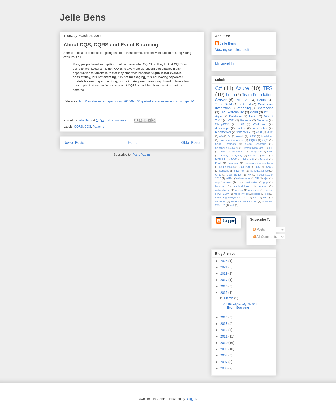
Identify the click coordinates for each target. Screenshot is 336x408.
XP (257, 178)
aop (217, 182)
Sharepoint (265, 108)
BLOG (252, 136)
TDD (241, 124)
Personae (233, 163)
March (229, 298)
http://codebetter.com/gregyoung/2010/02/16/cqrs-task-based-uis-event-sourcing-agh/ (136, 101)
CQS (87, 126)
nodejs (239, 190)
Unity (218, 174)
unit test (245, 104)
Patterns (98, 126)
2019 (224, 273)
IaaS (270, 151)
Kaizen (252, 155)
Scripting (224, 170)
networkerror (222, 190)
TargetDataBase (259, 170)
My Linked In (224, 63)
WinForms (259, 124)
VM (249, 174)
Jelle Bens (83, 17)
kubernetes (259, 128)
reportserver (223, 132)
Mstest (264, 159)
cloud (254, 112)
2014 (224, 317)
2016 (224, 286)
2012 (270, 132)
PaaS (218, 163)
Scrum (261, 100)
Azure (242, 88)
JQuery (238, 155)
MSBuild (220, 159)
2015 (224, 292)
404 (221, 136)
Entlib (253, 116)
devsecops (222, 128)
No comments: (118, 120)
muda (262, 186)
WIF (228, 178)
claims (228, 182)
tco (245, 197)
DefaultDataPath (253, 147)
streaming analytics (226, 197)
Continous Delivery (226, 147)
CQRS (78, 126)
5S (229, 136)
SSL (258, 167)
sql (267, 193)
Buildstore (267, 136)
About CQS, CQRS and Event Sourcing (110, 45)
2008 (259, 132)
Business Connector (231, 140)
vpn (255, 197)
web (265, 197)
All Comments (265, 237)
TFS (268, 88)
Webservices (242, 178)
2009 (224, 349)
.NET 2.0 (242, 100)
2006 (224, 368)
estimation (252, 182)
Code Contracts (225, 143)
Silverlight (239, 170)
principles (253, 190)
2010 (224, 343)
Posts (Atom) (141, 154)
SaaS (269, 167)
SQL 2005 (245, 167)
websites (220, 201)
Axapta (240, 136)
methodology (241, 186)
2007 (224, 362)
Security (262, 120)
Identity (224, 155)
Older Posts (190, 143)
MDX (265, 155)
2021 (224, 267)
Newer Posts (73, 143)
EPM (222, 151)
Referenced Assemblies (259, 163)
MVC (231, 120)
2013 (224, 323)
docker (240, 128)
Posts (259, 229)
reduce (256, 193)
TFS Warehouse (232, 112)
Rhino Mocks (226, 167)
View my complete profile (233, 50)
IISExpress (255, 151)
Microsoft (248, 159)
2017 (224, 280)
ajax (266, 178)
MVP (234, 159)
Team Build (223, 104)
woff (232, 205)
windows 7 (244, 132)
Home (133, 143)
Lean (230, 95)
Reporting (244, 108)
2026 (224, 261)
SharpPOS (222, 124)
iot (266, 112)
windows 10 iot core (243, 201)
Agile (218, 116)
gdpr (265, 182)
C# (218, 88)
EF (271, 147)
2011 (224, 336)
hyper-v (219, 186)
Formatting (237, 151)
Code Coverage (255, 143)
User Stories (234, 174)
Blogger (191, 399)
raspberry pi (241, 193)
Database (235, 116)
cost (239, 182)
